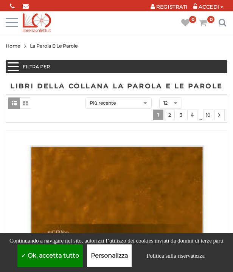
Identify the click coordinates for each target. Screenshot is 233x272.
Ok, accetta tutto (50, 255)
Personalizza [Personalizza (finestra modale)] (109, 255)
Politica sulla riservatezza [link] (176, 256)
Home (13, 46)
